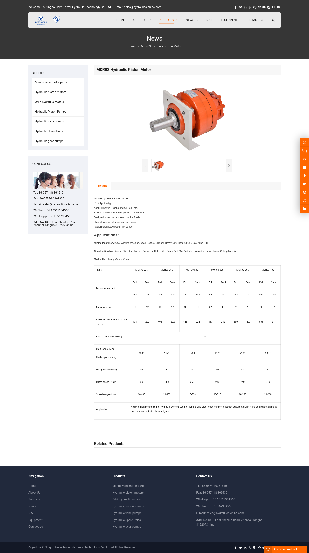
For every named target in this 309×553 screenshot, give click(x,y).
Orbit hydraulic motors (49, 102)
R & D (31, 513)
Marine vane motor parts (51, 82)
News (32, 506)
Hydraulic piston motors (50, 92)
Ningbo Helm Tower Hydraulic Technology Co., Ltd (77, 547)
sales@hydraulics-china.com (142, 7)
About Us (34, 492)
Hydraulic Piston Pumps (50, 111)
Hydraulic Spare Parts (49, 131)
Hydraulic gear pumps (49, 141)
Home (32, 485)
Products (34, 499)
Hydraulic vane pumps (49, 121)
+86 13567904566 (60, 216)
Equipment (35, 520)
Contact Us (35, 526)
